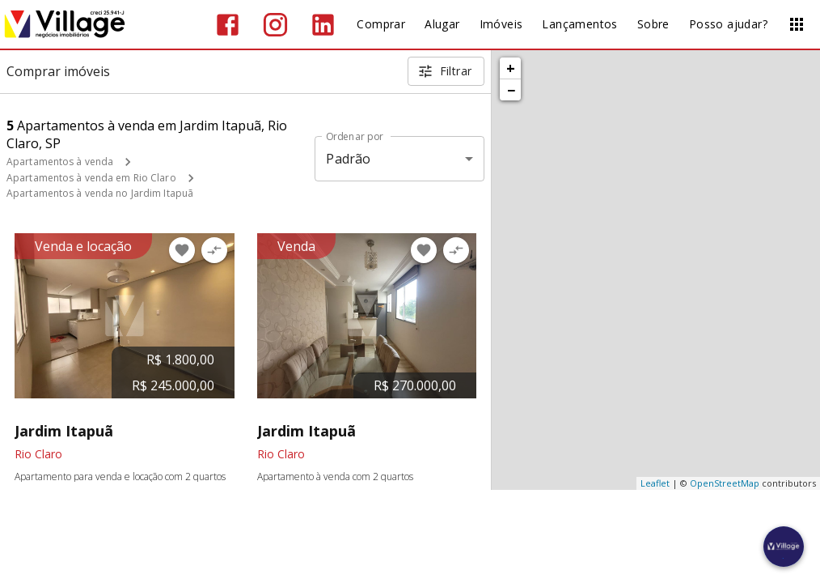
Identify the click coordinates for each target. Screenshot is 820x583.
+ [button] (510, 68)
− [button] (511, 90)
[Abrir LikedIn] (323, 25)
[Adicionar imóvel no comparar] (214, 250)
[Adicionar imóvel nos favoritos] (182, 250)
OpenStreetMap (724, 483)
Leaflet (655, 483)
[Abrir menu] (796, 24)
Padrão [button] (348, 159)
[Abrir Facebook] (227, 25)
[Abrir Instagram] (275, 25)
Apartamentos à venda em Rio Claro (91, 178)
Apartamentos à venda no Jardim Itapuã (99, 193)
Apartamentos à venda (59, 161)
